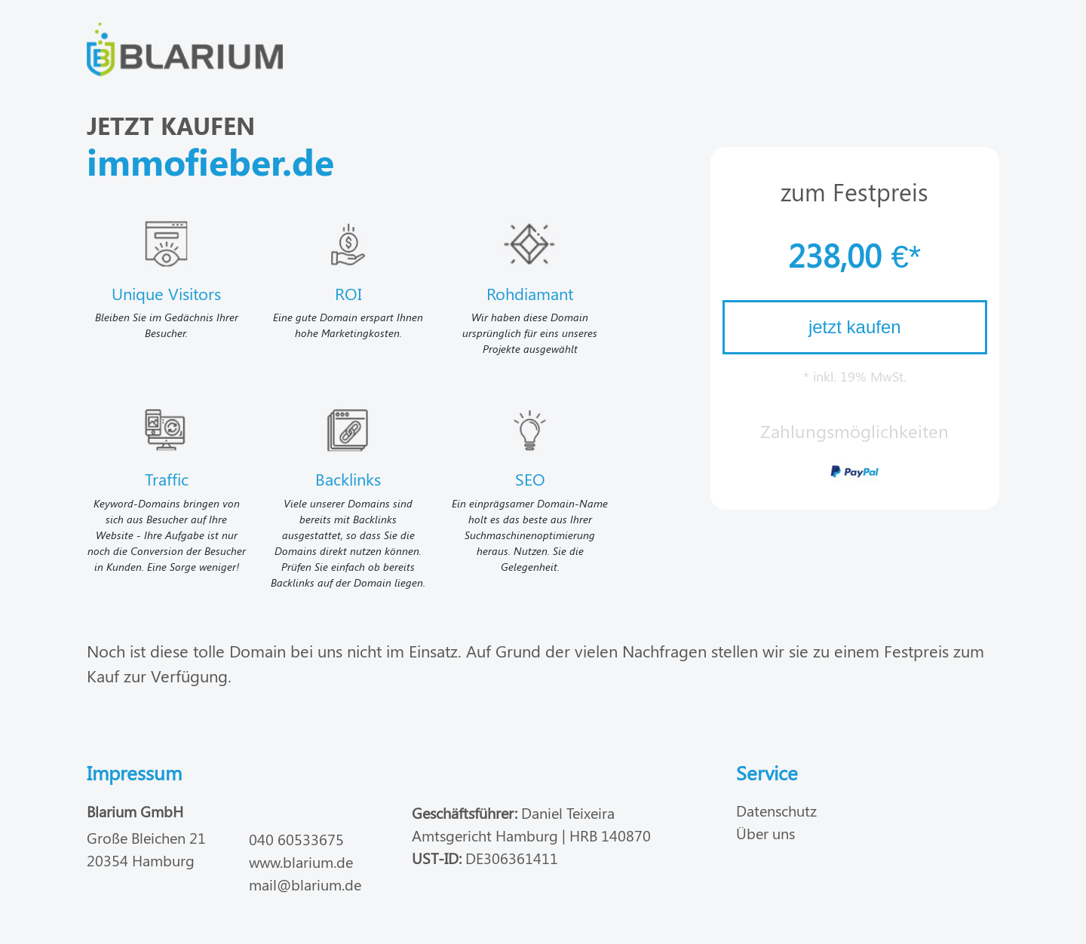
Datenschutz (776, 810)
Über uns (765, 833)
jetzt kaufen (854, 327)
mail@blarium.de (305, 884)
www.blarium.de (301, 861)
